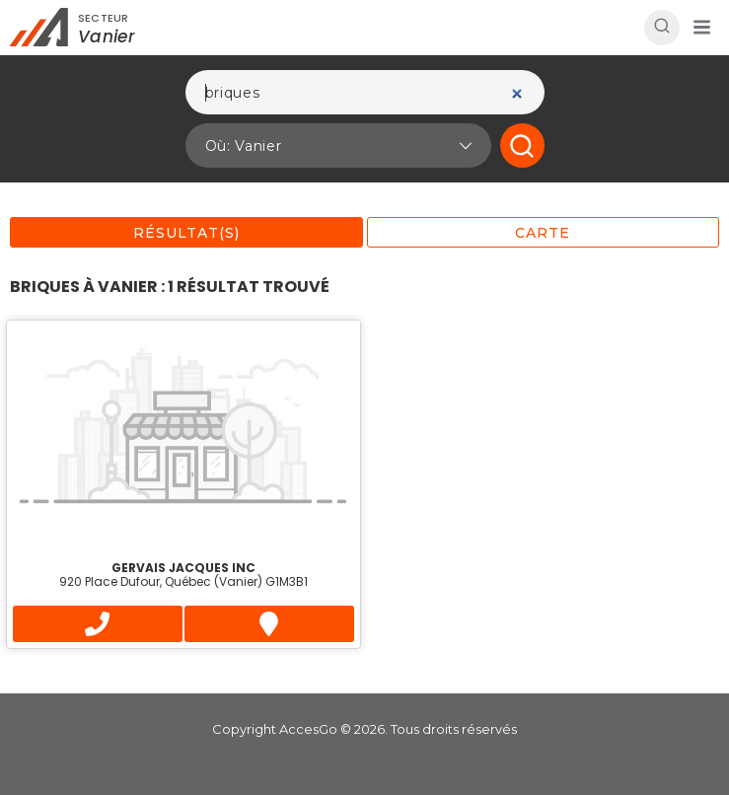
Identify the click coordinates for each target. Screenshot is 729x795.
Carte (542, 233)
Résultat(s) (186, 233)
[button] (701, 27)
